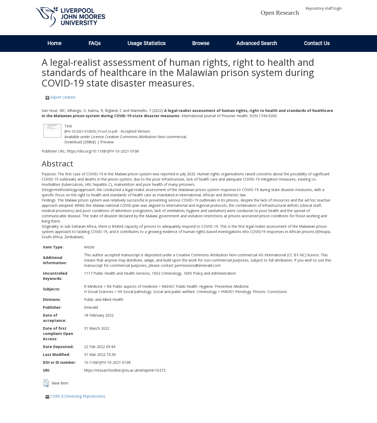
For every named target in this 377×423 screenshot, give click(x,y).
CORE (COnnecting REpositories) (75, 396)
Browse (200, 43)
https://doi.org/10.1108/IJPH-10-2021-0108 (103, 151)
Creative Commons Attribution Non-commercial (145, 136)
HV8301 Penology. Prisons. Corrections (254, 291)
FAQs (94, 43)
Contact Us (317, 43)
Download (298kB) (80, 141)
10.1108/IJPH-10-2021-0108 (107, 362)
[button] (46, 383)
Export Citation (60, 97)
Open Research (280, 12)
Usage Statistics (146, 43)
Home (54, 43)
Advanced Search (256, 43)
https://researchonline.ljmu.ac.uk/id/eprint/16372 (124, 370)
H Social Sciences (98, 291)
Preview (107, 141)
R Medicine (93, 286)
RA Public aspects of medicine (132, 286)
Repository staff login (324, 8)
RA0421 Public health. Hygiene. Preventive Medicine (205, 286)
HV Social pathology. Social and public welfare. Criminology (167, 291)
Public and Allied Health (103, 299)
